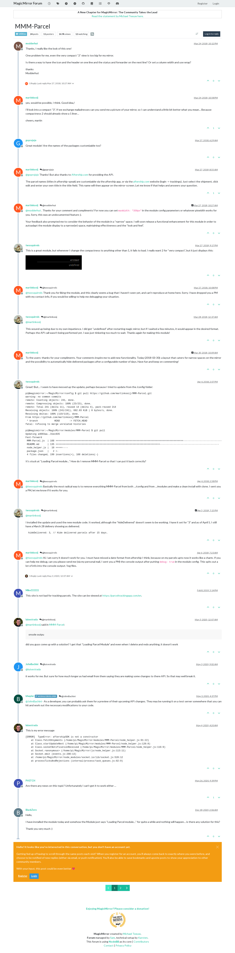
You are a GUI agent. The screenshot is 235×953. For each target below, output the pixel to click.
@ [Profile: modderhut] (33, 210)
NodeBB (114, 941)
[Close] (217, 847)
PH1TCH (30, 780)
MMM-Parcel (56, 624)
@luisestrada (48, 664)
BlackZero (31, 809)
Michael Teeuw (132, 933)
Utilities (21, 34)
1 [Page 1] (114, 887)
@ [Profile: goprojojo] (32, 174)
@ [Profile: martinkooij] (33, 322)
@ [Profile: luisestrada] (33, 669)
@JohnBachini (67, 696)
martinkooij (32, 97)
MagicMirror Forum (27, 3)
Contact (108, 945)
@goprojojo (47, 169)
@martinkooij (49, 316)
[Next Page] (127, 888)
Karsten (143, 937)
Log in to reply (212, 33)
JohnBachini (32, 664)
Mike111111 (32, 590)
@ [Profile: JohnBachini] (34, 701)
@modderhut (48, 205)
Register (22, 876)
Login (34, 876)
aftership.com (141, 181)
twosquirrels (32, 245)
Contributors (141, 941)
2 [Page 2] (120, 887)
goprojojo (31, 140)
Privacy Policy (123, 945)
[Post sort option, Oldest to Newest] (197, 34)
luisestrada (32, 619)
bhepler (30, 696)
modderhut (32, 43)
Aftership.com (79, 174)
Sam (112, 937)
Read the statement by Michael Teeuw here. (118, 16)
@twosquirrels (48, 287)
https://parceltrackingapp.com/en (121, 595)
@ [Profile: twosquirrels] (34, 292)
